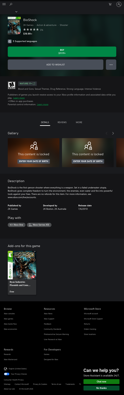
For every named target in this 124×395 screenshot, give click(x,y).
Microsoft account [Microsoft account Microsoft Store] (91, 313)
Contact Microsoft (22, 384)
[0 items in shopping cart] (111, 4)
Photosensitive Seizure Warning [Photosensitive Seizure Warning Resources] (56, 334)
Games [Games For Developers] (46, 354)
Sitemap (7, 384)
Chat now (101, 381)
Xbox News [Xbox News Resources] (48, 313)
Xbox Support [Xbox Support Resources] (49, 319)
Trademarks (70, 384)
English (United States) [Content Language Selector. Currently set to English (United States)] (18, 368)
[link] (22, 273)
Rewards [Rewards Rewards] (7, 354)
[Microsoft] (61, 2)
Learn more (19, 97)
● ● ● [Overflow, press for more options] (111, 64)
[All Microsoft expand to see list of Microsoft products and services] (4, 4)
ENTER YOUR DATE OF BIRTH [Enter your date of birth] (33, 161)
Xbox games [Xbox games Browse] (8, 319)
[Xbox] (8, 11)
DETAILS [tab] (45, 122)
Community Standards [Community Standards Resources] (52, 329)
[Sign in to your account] (119, 4)
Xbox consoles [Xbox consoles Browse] (9, 313)
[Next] (113, 133)
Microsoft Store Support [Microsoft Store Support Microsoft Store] (93, 319)
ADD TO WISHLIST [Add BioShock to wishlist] (55, 64)
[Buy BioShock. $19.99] (62, 52)
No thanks (101, 388)
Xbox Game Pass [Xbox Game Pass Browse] (10, 324)
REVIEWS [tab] (62, 122)
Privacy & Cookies (40, 384)
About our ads (9, 389)
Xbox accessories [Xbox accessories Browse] (10, 329)
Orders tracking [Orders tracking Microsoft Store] (90, 329)
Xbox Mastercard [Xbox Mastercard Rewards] (10, 359)
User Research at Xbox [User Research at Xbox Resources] (53, 339)
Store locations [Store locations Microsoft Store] (90, 334)
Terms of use (56, 384)
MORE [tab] (79, 122)
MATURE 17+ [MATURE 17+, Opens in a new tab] (27, 83)
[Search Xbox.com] (11, 4)
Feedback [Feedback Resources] (47, 324)
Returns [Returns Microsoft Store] (87, 324)
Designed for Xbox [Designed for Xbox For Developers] (51, 359)
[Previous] (106, 133)
